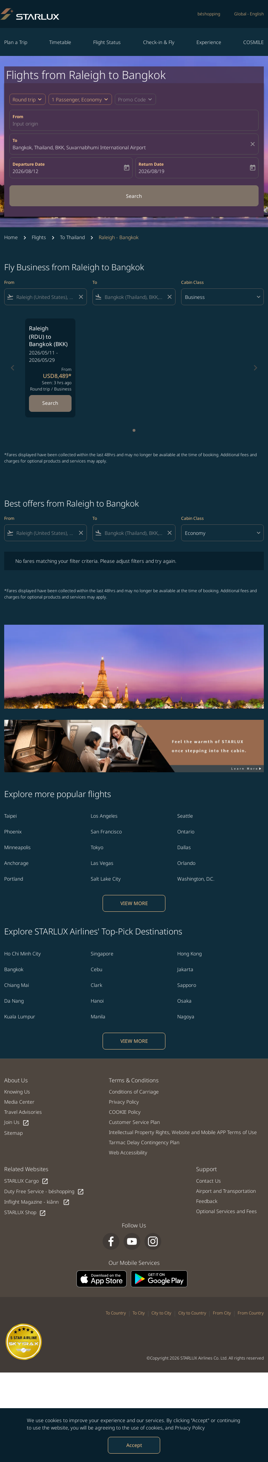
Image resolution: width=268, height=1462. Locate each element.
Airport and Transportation (226, 1191)
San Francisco (106, 831)
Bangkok (13, 969)
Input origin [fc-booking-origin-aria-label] (25, 123)
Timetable (60, 42)
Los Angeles (104, 815)
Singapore (102, 953)
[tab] (134, 430)
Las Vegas (102, 863)
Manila (98, 1016)
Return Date (151, 164)
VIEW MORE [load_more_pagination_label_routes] (134, 903)
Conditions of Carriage (134, 1091)
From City (222, 1313)
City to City (161, 1313)
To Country (116, 1313)
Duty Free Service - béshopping (44, 1191)
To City (139, 1313)
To (15, 140)
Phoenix (13, 831)
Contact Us (208, 1180)
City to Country (192, 1313)
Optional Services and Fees (226, 1211)
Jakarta (185, 969)
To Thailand (72, 237)
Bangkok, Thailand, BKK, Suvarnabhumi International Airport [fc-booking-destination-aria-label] (79, 147)
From (18, 117)
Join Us (16, 1122)
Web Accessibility (128, 1152)
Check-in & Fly (158, 42)
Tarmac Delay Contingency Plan (144, 1142)
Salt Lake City (106, 878)
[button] (80, 99)
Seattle (185, 815)
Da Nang (14, 1000)
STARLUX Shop (25, 1212)
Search (134, 196)
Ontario (185, 831)
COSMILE (253, 42)
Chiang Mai (16, 985)
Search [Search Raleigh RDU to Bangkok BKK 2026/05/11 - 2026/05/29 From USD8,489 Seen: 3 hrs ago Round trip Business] (50, 403)
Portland (13, 878)
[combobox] (45, 297)
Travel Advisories (23, 1112)
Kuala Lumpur (19, 1016)
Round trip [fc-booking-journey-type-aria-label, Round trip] (24, 99)
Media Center (19, 1101)
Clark (96, 985)
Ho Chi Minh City (22, 953)
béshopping (209, 14)
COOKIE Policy (125, 1112)
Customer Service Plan (134, 1122)
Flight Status (107, 42)
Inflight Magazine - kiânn (37, 1202)
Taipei (10, 815)
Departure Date (29, 164)
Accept (134, 1445)
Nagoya (185, 1016)
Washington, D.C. (195, 878)
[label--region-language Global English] (249, 14)
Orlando (186, 863)
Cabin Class (192, 282)
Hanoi (97, 1000)
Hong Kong (189, 953)
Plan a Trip (15, 42)
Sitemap (13, 1133)
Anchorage (16, 863)
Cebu (96, 969)
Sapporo (186, 985)
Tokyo (97, 847)
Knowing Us (17, 1091)
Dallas (184, 847)
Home (11, 237)
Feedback (206, 1201)
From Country (251, 1313)
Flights (39, 237)
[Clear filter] (81, 297)
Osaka (184, 1000)
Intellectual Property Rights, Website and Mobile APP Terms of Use (183, 1132)
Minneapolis (17, 847)
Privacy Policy (190, 1427)
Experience (208, 42)
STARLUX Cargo (26, 1181)
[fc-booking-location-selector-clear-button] (253, 144)
